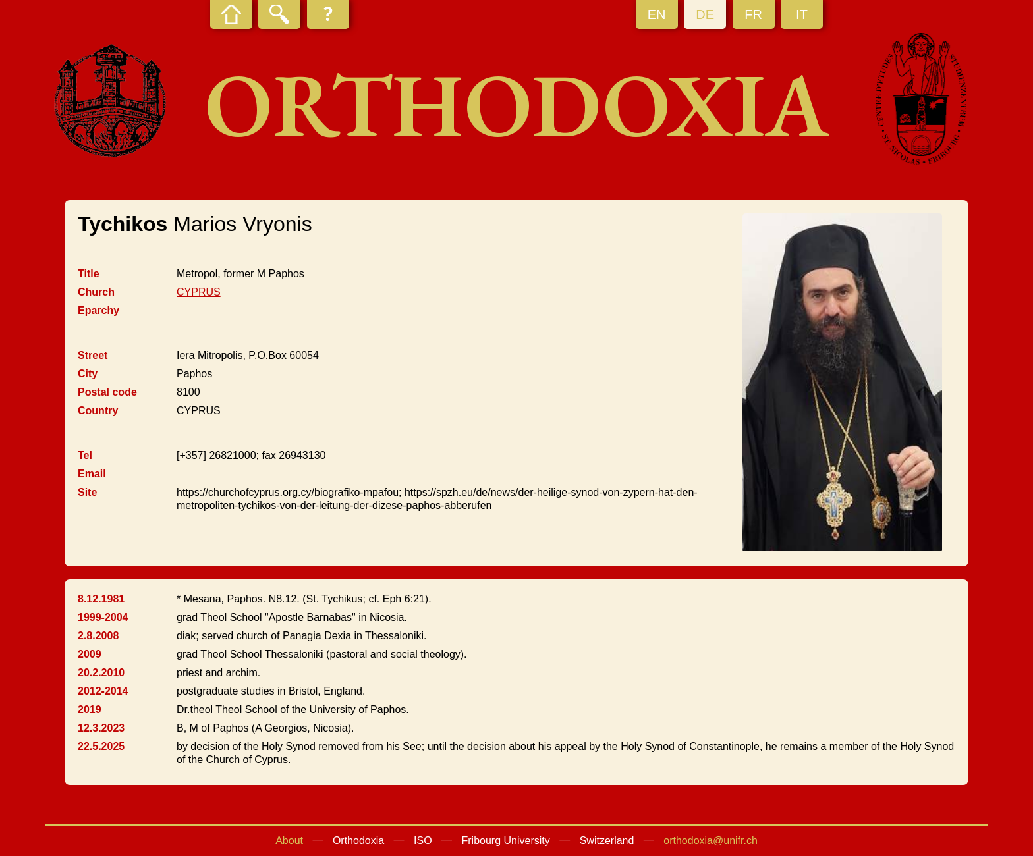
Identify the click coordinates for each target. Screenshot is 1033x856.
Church (96, 292)
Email (92, 473)
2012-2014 (103, 691)
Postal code (107, 392)
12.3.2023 (101, 728)
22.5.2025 (101, 746)
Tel (85, 455)
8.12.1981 (101, 598)
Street (92, 355)
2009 (89, 654)
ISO (423, 840)
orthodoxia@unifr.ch (710, 840)
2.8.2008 (98, 635)
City (88, 373)
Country (98, 410)
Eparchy (98, 310)
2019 (89, 709)
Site (87, 492)
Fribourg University (506, 840)
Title (88, 273)
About (289, 840)
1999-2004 (103, 617)
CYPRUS (199, 292)
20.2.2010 (101, 672)
